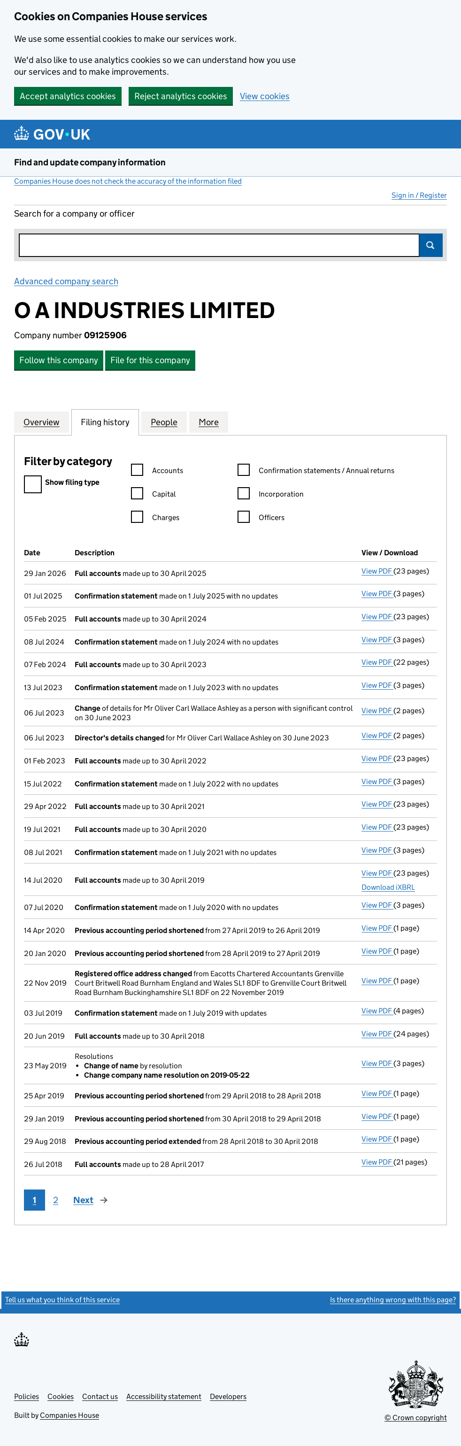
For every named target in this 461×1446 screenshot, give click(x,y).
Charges (155, 519)
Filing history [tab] (105, 422)
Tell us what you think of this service (62, 1299)
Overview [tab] (41, 422)
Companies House (69, 1415)
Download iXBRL (388, 887)
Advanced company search (66, 281)
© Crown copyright (415, 1417)
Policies (26, 1396)
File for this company (150, 360)
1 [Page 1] (34, 1200)
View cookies (265, 96)
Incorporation (271, 495)
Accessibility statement (163, 1396)
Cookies (60, 1396)
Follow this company (58, 360)
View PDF (377, 571)
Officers (261, 519)
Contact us (100, 1396)
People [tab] (164, 422)
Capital (153, 495)
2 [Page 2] (55, 1200)
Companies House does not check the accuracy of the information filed (128, 181)
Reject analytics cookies (180, 96)
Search (431, 245)
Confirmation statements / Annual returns (316, 472)
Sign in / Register (419, 195)
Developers (228, 1396)
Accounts (157, 472)
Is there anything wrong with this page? (393, 1299)
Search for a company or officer (74, 213)
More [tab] (209, 422)
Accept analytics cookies (68, 96)
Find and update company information (90, 162)
